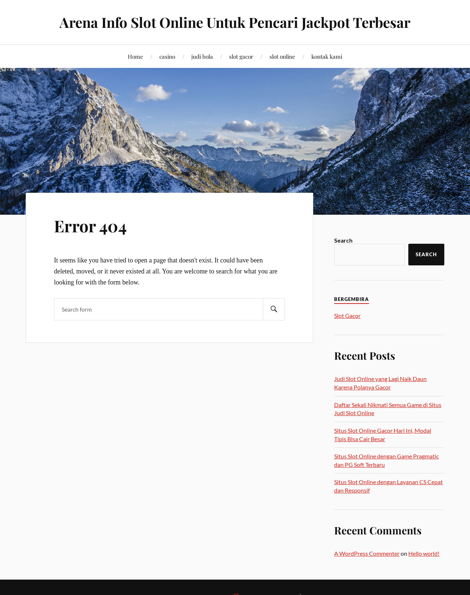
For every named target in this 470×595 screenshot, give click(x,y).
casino (167, 56)
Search (343, 240)
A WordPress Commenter (367, 553)
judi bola (202, 56)
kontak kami (326, 56)
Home (135, 56)
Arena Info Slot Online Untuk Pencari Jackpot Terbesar (235, 22)
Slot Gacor (347, 315)
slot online (282, 56)
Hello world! (424, 553)
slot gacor (241, 56)
